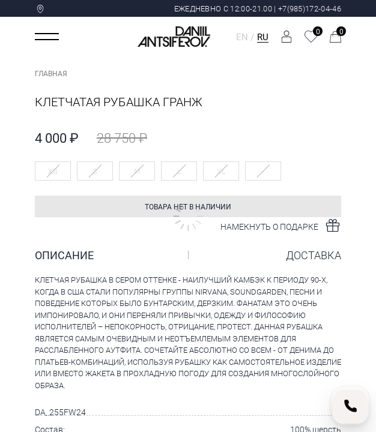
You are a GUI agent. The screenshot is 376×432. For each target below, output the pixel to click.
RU (262, 37)
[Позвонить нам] (350, 406)
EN (242, 37)
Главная (51, 73)
